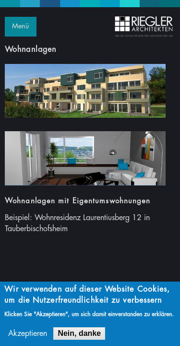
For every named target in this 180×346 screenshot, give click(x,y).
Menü (20, 26)
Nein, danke (79, 335)
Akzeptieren (27, 335)
